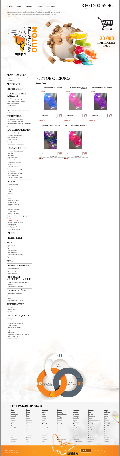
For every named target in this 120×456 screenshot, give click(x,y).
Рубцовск (75, 431)
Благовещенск (14, 414)
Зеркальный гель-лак (14, 162)
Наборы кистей (12, 252)
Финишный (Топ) (13, 133)
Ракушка (10, 193)
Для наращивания (13, 268)
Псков (27, 431)
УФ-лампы (11, 321)
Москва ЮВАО (107, 423)
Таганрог (90, 435)
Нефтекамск (76, 425)
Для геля (10, 248)
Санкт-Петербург (46, 433)
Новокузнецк (29, 427)
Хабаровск (44, 439)
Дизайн (11, 181)
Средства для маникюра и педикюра (19, 278)
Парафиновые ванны (14, 330)
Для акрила (11, 246)
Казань (90, 417)
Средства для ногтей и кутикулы (18, 282)
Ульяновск (106, 437)
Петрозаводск (107, 429)
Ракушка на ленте (13, 200)
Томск (43, 437)
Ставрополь (29, 435)
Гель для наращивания (19, 130)
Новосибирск (60, 427)
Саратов (75, 433)
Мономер (10, 80)
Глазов (58, 415)
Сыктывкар (75, 435)
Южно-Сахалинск (77, 441)
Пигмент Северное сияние (16, 222)
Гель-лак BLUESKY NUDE (15, 177)
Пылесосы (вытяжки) (14, 327)
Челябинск (106, 439)
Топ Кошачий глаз (13, 175)
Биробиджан (107, 412)
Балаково (13, 412)
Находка (44, 425)
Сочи (12, 435)
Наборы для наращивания (16, 144)
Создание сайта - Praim (38, 451)
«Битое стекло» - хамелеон (52, 125)
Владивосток (76, 414)
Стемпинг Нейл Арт (17, 290)
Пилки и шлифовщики (19, 265)
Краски (10, 261)
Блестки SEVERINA (13, 185)
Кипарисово (29, 419)
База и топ (11, 155)
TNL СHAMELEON (12, 171)
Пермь (74, 429)
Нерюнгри (59, 425)
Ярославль (106, 441)
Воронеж (44, 415)
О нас (19, 6)
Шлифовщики (12, 273)
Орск (43, 429)
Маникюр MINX (12, 202)
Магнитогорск (107, 421)
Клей (9, 108)
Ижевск (28, 417)
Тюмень (75, 437)
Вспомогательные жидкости (16, 95)
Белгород (44, 412)
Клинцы (75, 419)
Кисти (10, 243)
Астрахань (91, 410)
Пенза (58, 429)
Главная (10, 6)
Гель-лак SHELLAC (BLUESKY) (16, 151)
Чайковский (76, 439)
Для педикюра (12, 271)
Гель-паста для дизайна (15, 121)
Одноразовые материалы (16, 286)
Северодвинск (91, 433)
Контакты (51, 6)
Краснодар (13, 421)
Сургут (59, 435)
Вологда (28, 415)
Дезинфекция (12, 105)
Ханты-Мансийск (61, 439)
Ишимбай (59, 417)
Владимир (90, 414)
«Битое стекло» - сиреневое (102, 87)
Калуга (105, 417)
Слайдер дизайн (13, 227)
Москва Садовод (77, 423)
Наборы (10, 153)
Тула (58, 437)
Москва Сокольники (93, 423)
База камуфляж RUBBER (15, 173)
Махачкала (13, 423)
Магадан (90, 421)
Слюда (10, 196)
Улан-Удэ (90, 437)
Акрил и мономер (16, 75)
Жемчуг (10, 207)
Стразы (10, 187)
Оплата (40, 6)
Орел (12, 429)
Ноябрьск (90, 427)
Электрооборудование (19, 316)
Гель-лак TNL (11, 164)
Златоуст (106, 415)
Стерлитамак (45, 435)
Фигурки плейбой (13, 204)
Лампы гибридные (14, 339)
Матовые (10, 307)
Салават (106, 431)
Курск (58, 421)
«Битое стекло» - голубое (53, 87)
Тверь (12, 437)
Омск (105, 427)
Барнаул (28, 412)
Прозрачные (11, 309)
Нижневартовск (92, 425)
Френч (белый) (12, 139)
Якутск (90, 441)
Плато (9, 298)
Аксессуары (13, 84)
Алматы (28, 410)
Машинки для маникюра (15, 323)
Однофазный (12, 142)
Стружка (10, 189)
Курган (43, 421)
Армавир (59, 410)
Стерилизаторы (12, 325)
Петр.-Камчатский (92, 429)
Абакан (12, 410)
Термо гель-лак (12, 158)
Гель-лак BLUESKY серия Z (15, 160)
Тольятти (28, 437)
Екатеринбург (91, 415)
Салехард (13, 433)
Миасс (27, 423)
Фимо (9, 198)
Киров (43, 419)
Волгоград (106, 414)
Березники (75, 412)
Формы (10, 312)
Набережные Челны (31, 425)
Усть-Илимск (14, 439)
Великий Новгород (62, 414)
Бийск (89, 412)
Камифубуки (12, 224)
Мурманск (13, 425)
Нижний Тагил (14, 427)
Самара (28, 433)
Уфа (27, 439)
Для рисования (12, 250)
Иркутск (44, 417)
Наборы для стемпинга (15, 293)
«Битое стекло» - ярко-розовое (76, 125)
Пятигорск (44, 431)
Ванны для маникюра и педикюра (18, 334)
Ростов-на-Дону (61, 431)
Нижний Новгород (108, 425)
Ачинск (105, 410)
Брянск (43, 414)
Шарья (43, 441)
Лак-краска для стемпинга (16, 300)
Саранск (59, 433)
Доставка (29, 6)
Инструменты (14, 238)
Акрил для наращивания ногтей (18, 78)
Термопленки (12, 211)
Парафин (10, 284)
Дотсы (10, 257)
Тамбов (105, 435)
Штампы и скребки (14, 296)
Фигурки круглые (13, 209)
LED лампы (11, 332)
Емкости (11, 233)
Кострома (106, 419)
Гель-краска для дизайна (16, 119)
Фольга (10, 191)
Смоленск (106, 433)
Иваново (13, 417)
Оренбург (28, 429)
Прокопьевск (14, 431)
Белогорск (59, 412)
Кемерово (13, 419)
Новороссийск (45, 427)
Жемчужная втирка (14, 229)
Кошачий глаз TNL (13, 166)
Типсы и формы (15, 304)
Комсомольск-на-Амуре (94, 419)
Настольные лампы (14, 336)
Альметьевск (45, 410)
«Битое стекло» (13, 220)
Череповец (13, 441)
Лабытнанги (76, 421)
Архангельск (76, 410)
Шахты (59, 441)
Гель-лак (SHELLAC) (16, 148)
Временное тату (15, 89)
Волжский (13, 415)
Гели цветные (14, 116)
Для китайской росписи (15, 254)
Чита (27, 441)
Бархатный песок (13, 213)
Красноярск (29, 421)
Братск (28, 414)
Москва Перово (61, 423)
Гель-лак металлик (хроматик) (17, 169)
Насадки (10, 319)
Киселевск (59, 419)
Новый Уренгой (77, 427)
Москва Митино (46, 423)
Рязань (90, 431)
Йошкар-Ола (76, 417)
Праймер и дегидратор (15, 99)
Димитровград (76, 415)
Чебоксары (91, 439)
